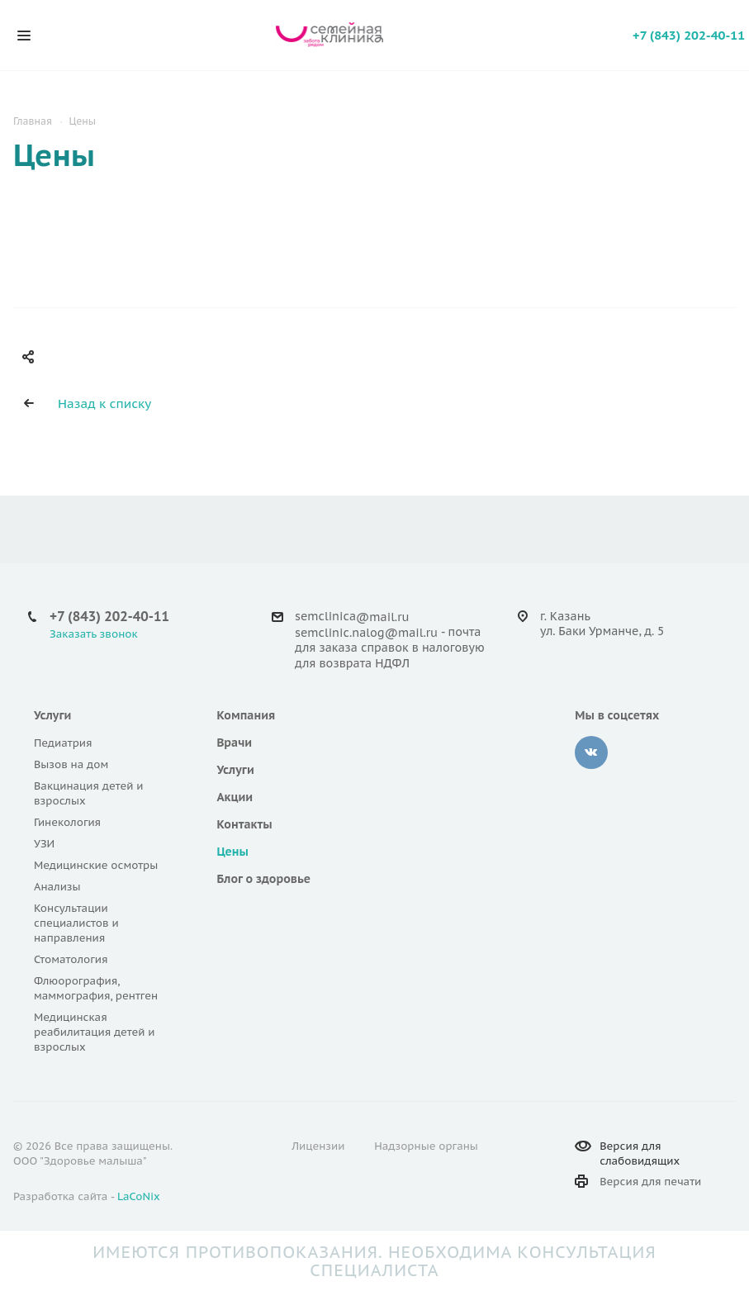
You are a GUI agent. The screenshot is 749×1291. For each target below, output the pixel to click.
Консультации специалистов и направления (76, 923)
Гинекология (67, 822)
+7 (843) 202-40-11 (689, 35)
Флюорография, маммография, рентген (96, 988)
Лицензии (318, 1146)
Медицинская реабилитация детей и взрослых (94, 1032)
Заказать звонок (94, 634)
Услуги (52, 715)
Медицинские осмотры (96, 865)
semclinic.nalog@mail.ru (366, 632)
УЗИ (44, 844)
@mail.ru (382, 617)
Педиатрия (63, 743)
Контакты (244, 824)
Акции (234, 797)
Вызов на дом (71, 764)
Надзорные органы (426, 1146)
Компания (245, 715)
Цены (232, 851)
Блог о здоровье (263, 878)
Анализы (57, 887)
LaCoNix (138, 1196)
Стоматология (70, 959)
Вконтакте (591, 752)
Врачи (234, 742)
